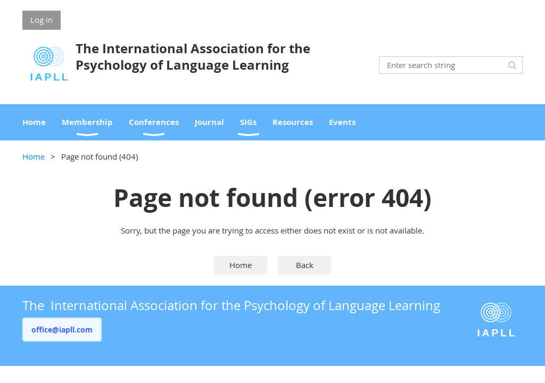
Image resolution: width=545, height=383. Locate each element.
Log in (41, 19)
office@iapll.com (62, 329)
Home (33, 156)
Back (304, 265)
